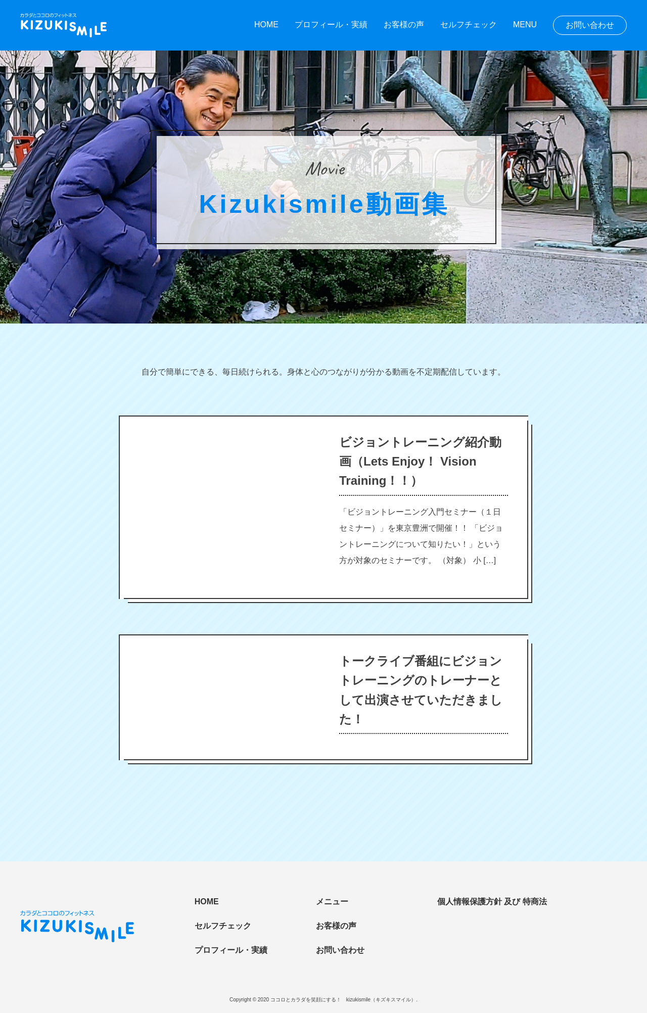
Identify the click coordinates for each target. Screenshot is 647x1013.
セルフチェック (468, 24)
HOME (266, 24)
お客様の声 (404, 24)
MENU (525, 24)
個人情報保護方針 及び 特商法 (492, 901)
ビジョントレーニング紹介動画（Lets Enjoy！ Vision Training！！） (420, 461)
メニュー (332, 901)
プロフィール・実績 (331, 24)
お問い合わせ (590, 25)
